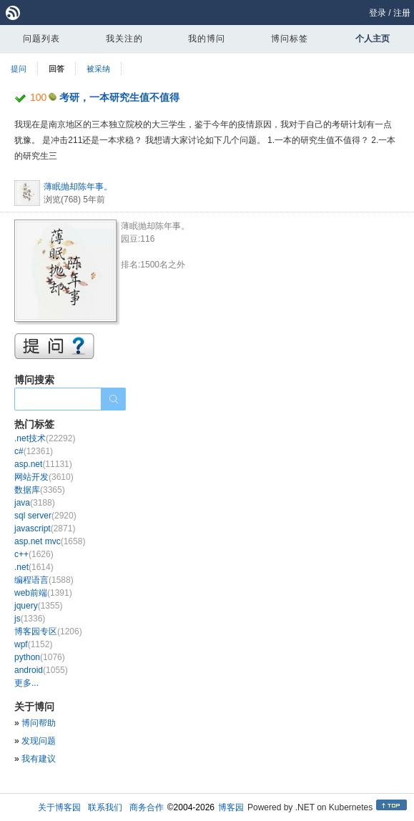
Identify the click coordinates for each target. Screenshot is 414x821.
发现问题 (38, 741)
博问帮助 (38, 723)
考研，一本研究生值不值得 (119, 97)
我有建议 (38, 759)
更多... (26, 683)
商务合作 (146, 807)
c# (33, 451)
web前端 (43, 593)
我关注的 (124, 39)
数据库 (39, 490)
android (41, 670)
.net (34, 567)
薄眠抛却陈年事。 (78, 187)
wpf (33, 644)
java (34, 503)
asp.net (43, 464)
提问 (18, 68)
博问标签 (289, 39)
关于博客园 (59, 807)
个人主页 (372, 39)
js (29, 619)
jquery (38, 606)
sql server (45, 516)
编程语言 (44, 580)
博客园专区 (48, 631)
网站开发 (44, 477)
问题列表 (41, 39)
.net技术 (44, 438)
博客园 (231, 807)
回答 (56, 68)
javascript (44, 528)
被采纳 (98, 68)
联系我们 (105, 807)
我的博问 (206, 39)
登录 (377, 13)
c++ (34, 554)
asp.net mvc (49, 541)
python (39, 657)
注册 (401, 13)
